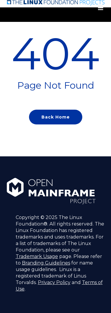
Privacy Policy (54, 282)
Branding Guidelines (46, 263)
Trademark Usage (37, 256)
